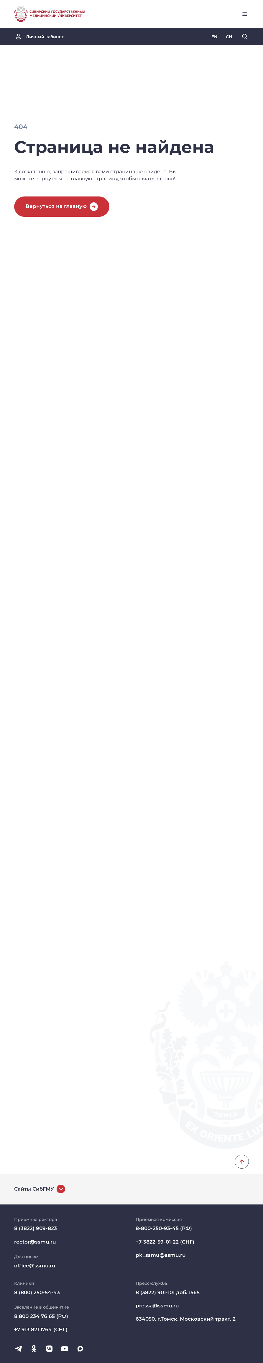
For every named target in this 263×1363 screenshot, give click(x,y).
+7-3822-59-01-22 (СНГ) (165, 1242)
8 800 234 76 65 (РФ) (41, 1316)
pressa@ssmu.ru (157, 1306)
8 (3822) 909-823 (35, 1228)
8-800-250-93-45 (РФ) (164, 1228)
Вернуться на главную (56, 206)
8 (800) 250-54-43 (37, 1292)
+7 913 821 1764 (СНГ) (41, 1329)
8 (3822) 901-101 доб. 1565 (168, 1292)
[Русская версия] (214, 37)
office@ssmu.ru (34, 1266)
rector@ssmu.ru (35, 1242)
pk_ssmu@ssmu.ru (161, 1255)
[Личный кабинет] (39, 36)
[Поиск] (245, 36)
